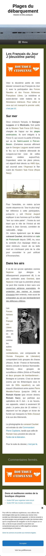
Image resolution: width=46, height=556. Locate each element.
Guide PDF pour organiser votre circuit (20, 500)
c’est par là (32, 444)
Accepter (23, 543)
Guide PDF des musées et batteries (19, 503)
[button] (42, 508)
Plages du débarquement (23, 9)
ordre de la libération (16, 437)
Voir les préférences (23, 550)
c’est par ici (11, 108)
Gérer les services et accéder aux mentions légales (19, 533)
